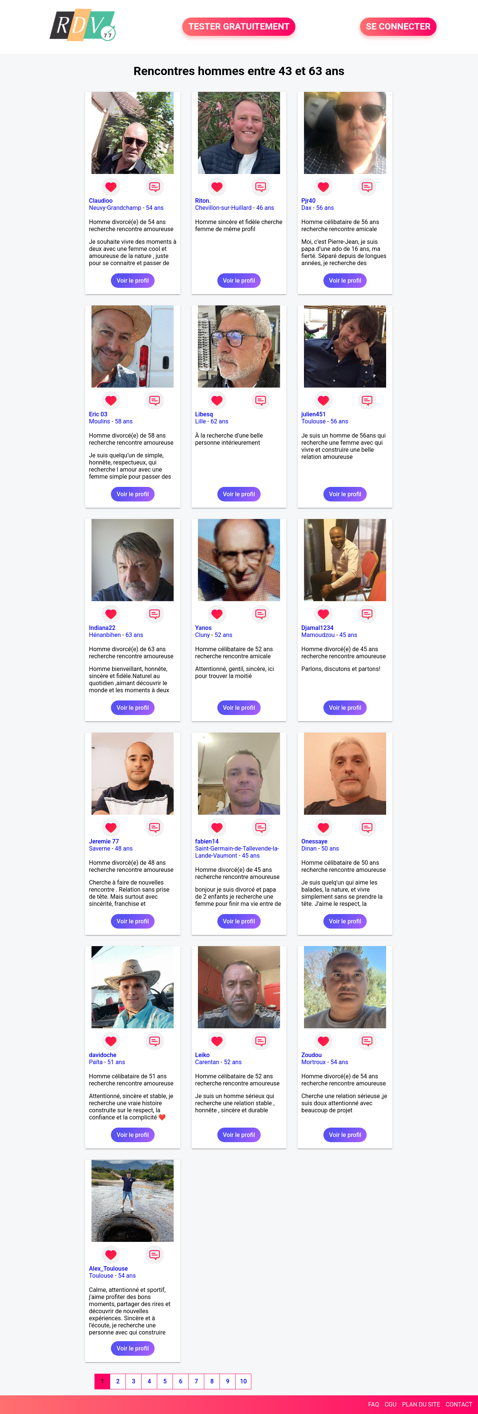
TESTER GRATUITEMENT (238, 27)
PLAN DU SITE (421, 1404)
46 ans (265, 207)
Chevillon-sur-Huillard (223, 207)
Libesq (204, 414)
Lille (200, 421)
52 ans (224, 634)
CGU (391, 1404)
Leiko (202, 1055)
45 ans (348, 634)
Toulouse (313, 421)
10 (243, 1381)
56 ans (325, 207)
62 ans (220, 421)
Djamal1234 (317, 627)
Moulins (99, 421)
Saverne (99, 848)
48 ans (124, 848)
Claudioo (100, 200)
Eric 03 (98, 414)
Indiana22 (102, 627)
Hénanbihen (105, 634)
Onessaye (314, 841)
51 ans (116, 1062)
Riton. (203, 200)
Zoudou (311, 1055)
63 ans (134, 634)
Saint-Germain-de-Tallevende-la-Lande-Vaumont (237, 852)
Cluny (202, 634)
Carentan (207, 1062)
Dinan (309, 848)
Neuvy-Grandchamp (115, 207)
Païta (96, 1062)
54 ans (155, 207)
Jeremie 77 (104, 841)
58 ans (124, 421)
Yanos (203, 627)
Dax (306, 207)
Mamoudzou (318, 634)
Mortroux (313, 1062)
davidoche (102, 1055)
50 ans (330, 848)
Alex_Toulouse (108, 1268)
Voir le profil (133, 280)
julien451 (313, 414)
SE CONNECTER (398, 27)
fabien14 (207, 841)
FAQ (373, 1404)
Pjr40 (308, 200)
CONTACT (459, 1404)
